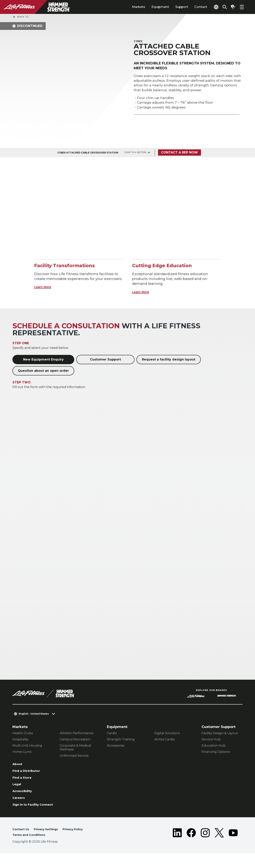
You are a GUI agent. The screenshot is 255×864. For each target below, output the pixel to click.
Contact (191, 7)
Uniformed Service (74, 755)
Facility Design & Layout (220, 733)
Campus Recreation (75, 739)
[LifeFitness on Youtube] (233, 843)
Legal (17, 787)
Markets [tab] (129, 7)
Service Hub (211, 739)
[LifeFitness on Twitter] (219, 843)
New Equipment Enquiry (43, 359)
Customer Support (105, 359)
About (18, 764)
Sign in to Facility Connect (28, 811)
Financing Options (216, 752)
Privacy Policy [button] (79, 839)
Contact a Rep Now (180, 152)
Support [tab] (172, 7)
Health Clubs (22, 733)
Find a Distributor (28, 772)
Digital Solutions (167, 733)
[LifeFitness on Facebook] (191, 843)
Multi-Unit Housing (27, 745)
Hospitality (20, 739)
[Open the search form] (221, 7)
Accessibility (24, 794)
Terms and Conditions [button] (31, 845)
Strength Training (121, 739)
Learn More (44, 287)
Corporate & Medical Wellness (75, 747)
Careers (19, 802)
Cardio (112, 733)
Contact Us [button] (21, 839)
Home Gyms (21, 752)
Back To (21, 16)
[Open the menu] (242, 7)
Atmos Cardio (164, 739)
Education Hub (213, 745)
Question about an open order (43, 371)
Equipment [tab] (151, 7)
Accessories (115, 745)
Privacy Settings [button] (49, 839)
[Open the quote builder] (232, 7)
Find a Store (23, 779)
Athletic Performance (76, 733)
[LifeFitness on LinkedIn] (177, 843)
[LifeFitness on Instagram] (205, 843)
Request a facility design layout (168, 359)
